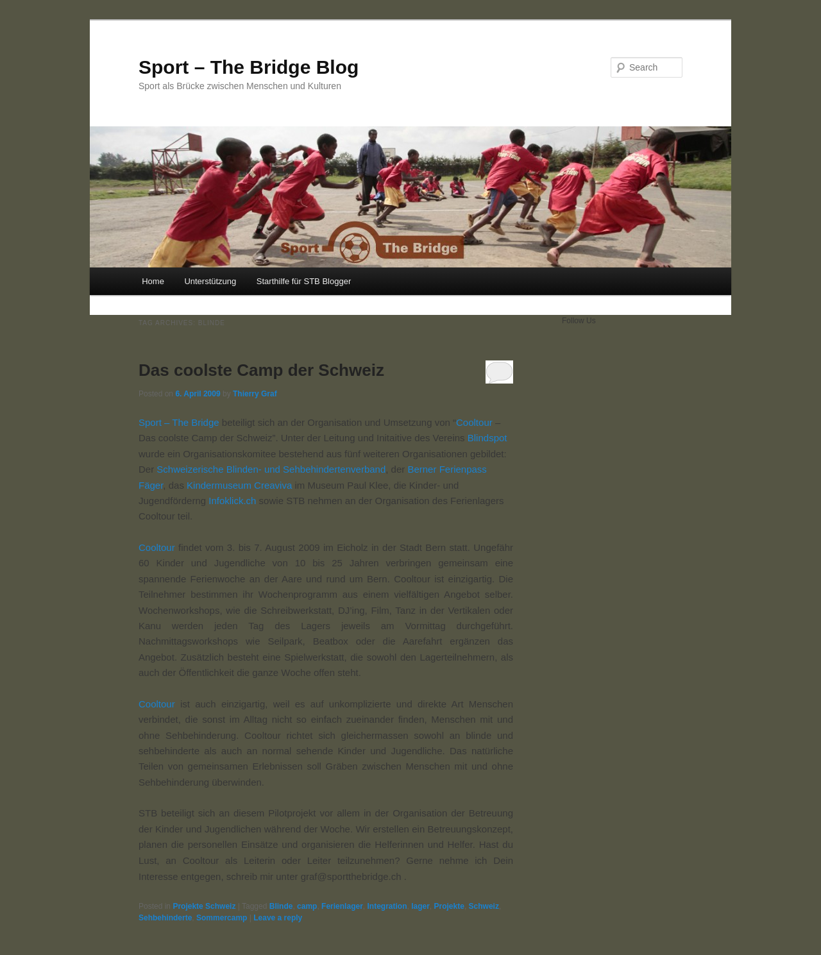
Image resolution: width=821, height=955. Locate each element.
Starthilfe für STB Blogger (304, 281)
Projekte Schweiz (204, 906)
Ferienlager (342, 906)
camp (307, 906)
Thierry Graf (255, 393)
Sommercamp (221, 917)
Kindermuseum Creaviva (239, 485)
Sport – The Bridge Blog (249, 67)
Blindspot (486, 437)
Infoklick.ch (232, 500)
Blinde (281, 906)
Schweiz (484, 906)
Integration (387, 906)
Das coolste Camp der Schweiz (261, 370)
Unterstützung (210, 281)
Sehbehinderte (165, 917)
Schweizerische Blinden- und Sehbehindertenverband (271, 469)
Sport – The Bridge (179, 422)
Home (153, 281)
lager (420, 906)
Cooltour (474, 422)
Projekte (449, 906)
